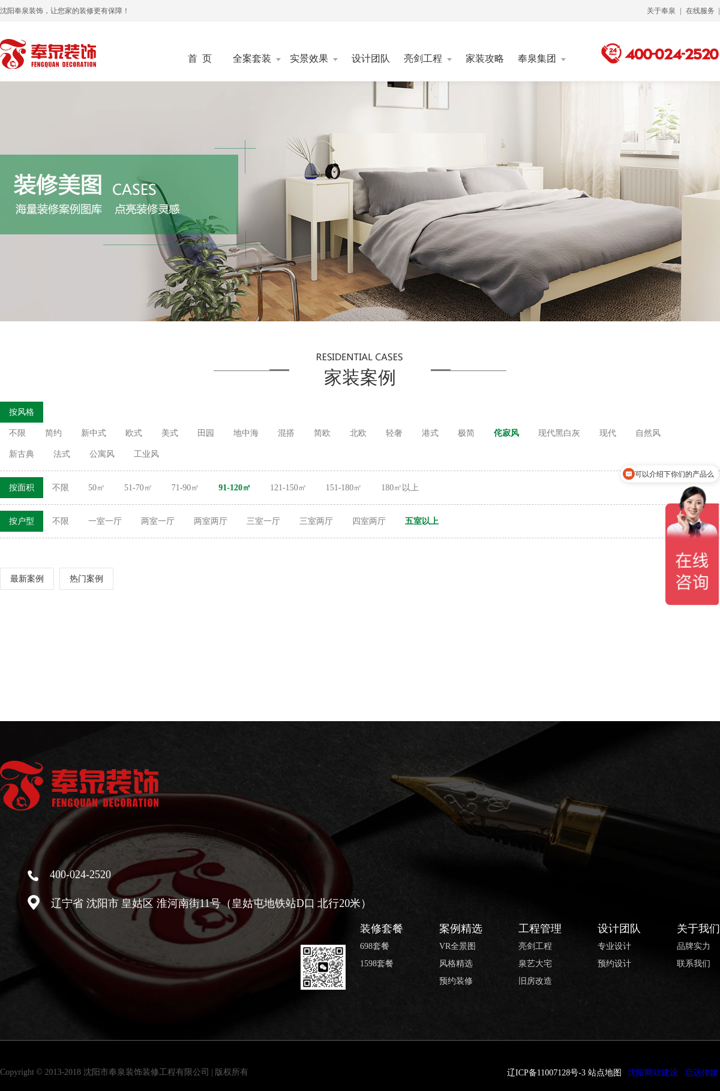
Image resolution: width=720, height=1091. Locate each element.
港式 (430, 433)
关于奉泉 (661, 11)
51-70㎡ (138, 487)
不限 (17, 433)
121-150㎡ (288, 487)
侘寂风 (506, 433)
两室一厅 (158, 521)
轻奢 (394, 433)
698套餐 (374, 946)
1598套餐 (377, 964)
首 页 (200, 59)
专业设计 (614, 946)
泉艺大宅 (535, 964)
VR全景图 (457, 946)
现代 (607, 433)
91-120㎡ (234, 487)
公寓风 (102, 454)
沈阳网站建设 (653, 1072)
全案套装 (257, 59)
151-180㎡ (344, 487)
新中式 (93, 433)
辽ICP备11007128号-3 (546, 1072)
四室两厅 (369, 521)
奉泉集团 (542, 59)
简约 (53, 433)
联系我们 (693, 964)
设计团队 (371, 59)
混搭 (286, 433)
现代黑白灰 (559, 433)
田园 (205, 433)
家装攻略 (485, 59)
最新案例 (27, 578)
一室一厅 (105, 521)
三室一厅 (263, 521)
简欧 (322, 433)
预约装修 (456, 981)
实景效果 (314, 59)
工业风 (146, 454)
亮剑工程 (428, 59)
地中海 (246, 433)
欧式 (133, 433)
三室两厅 (316, 521)
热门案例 (86, 578)
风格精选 (456, 964)
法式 (61, 454)
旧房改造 (535, 981)
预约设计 (614, 964)
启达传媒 (701, 1072)
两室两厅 (210, 521)
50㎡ (96, 487)
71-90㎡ (186, 487)
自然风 (648, 433)
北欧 (358, 433)
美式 (169, 433)
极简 (466, 433)
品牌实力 (693, 946)
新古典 (21, 454)
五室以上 (422, 521)
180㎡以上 (400, 487)
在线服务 (700, 11)
